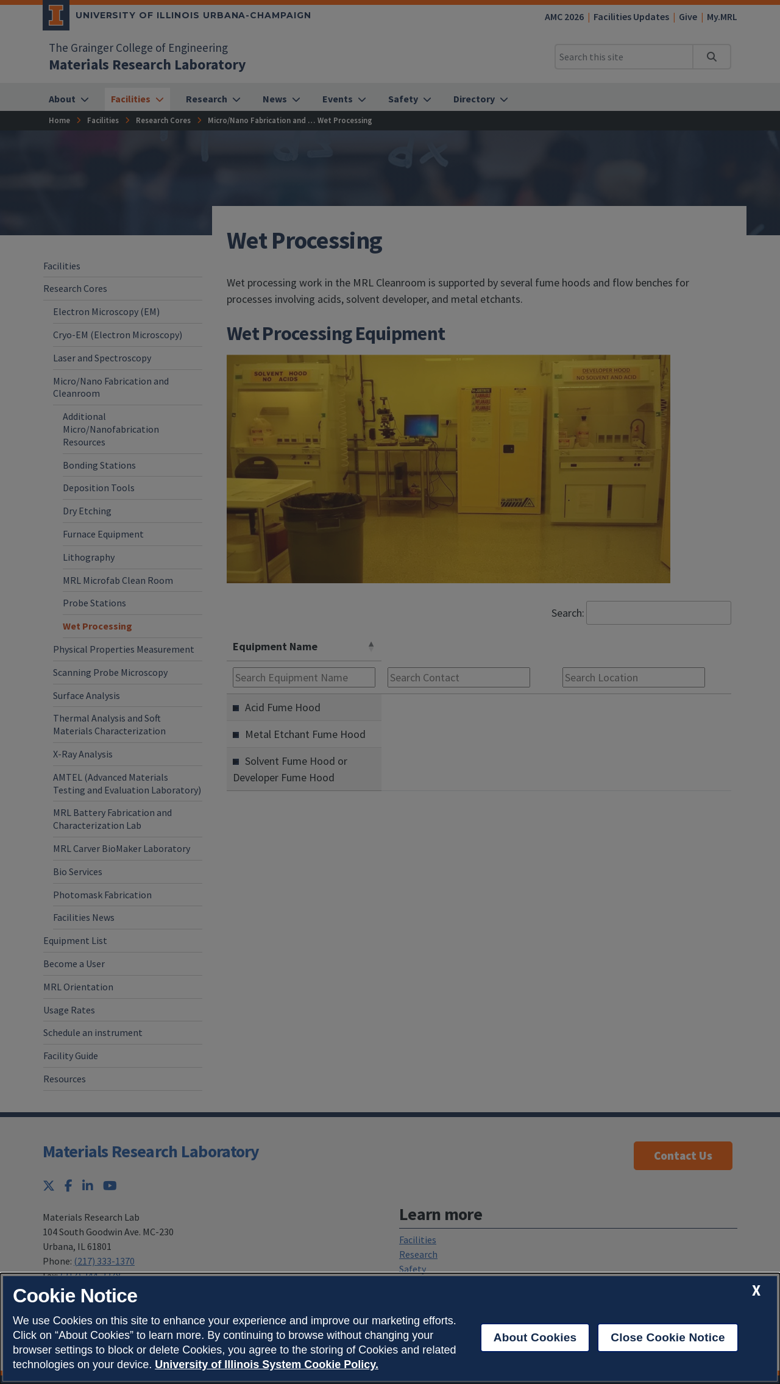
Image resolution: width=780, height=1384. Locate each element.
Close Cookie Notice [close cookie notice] (668, 1337)
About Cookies (535, 1337)
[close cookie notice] (756, 1290)
